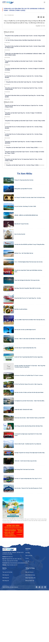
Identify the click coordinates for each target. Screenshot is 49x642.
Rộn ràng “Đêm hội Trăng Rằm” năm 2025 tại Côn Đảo (27, 339)
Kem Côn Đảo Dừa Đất (19, 285)
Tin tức (27, 610)
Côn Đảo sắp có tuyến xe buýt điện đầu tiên (25, 399)
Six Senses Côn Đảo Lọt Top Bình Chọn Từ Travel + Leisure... (29, 427)
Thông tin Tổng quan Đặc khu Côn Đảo (23, 231)
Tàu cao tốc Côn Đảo (7, 623)
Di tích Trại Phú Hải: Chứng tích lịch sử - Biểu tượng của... (28, 435)
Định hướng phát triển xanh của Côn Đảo (24, 521)
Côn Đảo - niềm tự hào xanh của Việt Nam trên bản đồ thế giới (29, 390)
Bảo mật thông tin (29, 623)
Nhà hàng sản (5, 626)
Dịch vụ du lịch (28, 607)
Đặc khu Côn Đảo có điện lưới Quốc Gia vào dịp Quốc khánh (28, 444)
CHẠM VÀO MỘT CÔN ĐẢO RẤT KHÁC (23, 461)
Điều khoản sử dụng (30, 626)
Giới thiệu (27, 604)
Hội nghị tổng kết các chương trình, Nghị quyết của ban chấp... (29, 504)
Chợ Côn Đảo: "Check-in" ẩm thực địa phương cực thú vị (28, 539)
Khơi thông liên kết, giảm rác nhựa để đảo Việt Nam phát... (28, 477)
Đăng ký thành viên (29, 632)
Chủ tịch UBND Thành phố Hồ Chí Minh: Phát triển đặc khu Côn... (29, 371)
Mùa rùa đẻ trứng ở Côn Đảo (21, 275)
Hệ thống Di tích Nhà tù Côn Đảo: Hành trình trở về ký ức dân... (29, 249)
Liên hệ (27, 612)
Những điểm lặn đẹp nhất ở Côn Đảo (23, 240)
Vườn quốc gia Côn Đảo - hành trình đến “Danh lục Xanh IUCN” (29, 469)
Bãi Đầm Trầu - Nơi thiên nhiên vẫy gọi (23, 304)
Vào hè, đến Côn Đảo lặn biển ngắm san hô (25, 381)
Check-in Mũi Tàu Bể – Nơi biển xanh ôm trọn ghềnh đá (27, 495)
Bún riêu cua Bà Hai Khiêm (20, 360)
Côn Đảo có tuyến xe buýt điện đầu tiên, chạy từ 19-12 (27, 530)
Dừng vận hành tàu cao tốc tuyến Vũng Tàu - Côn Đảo (27, 349)
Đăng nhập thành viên (30, 629)
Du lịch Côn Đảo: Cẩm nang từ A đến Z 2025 (25, 258)
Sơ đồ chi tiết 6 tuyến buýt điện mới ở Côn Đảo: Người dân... (28, 408)
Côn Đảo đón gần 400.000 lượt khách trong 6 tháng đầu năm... (29, 296)
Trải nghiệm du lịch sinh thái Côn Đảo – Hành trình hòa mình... (29, 452)
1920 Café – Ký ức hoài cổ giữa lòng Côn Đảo (25, 512)
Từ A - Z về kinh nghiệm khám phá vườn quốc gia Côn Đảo (28, 313)
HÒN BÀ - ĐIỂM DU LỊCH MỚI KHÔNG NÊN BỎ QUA (26, 266)
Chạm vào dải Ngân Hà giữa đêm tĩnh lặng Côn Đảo (27, 331)
